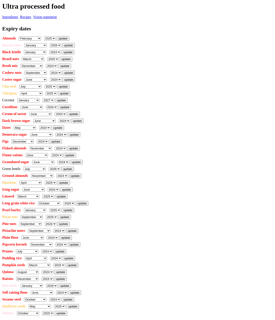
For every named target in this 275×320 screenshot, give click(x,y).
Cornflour (10, 107)
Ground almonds (15, 176)
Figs (5, 141)
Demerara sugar (14, 134)
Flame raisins (12, 155)
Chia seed (9, 86)
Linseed (8, 196)
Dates (6, 127)
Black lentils (11, 52)
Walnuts (8, 313)
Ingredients (10, 17)
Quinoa (8, 272)
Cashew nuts (12, 72)
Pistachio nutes (13, 230)
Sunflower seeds (14, 306)
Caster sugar (12, 79)
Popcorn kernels (14, 244)
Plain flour (10, 237)
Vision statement (45, 17)
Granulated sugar (15, 162)
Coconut (8, 100)
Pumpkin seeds (13, 265)
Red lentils (10, 285)
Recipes (25, 17)
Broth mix (10, 66)
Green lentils (11, 169)
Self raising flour (15, 292)
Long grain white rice (18, 203)
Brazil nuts (10, 59)
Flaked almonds (14, 148)
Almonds (9, 38)
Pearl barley (11, 210)
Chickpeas (9, 93)
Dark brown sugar (16, 121)
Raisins (7, 279)
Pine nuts (9, 224)
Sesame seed (11, 299)
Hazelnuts (9, 182)
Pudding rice (12, 258)
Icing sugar (10, 189)
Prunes (7, 251)
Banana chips (11, 45)
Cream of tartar (14, 114)
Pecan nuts (10, 217)
